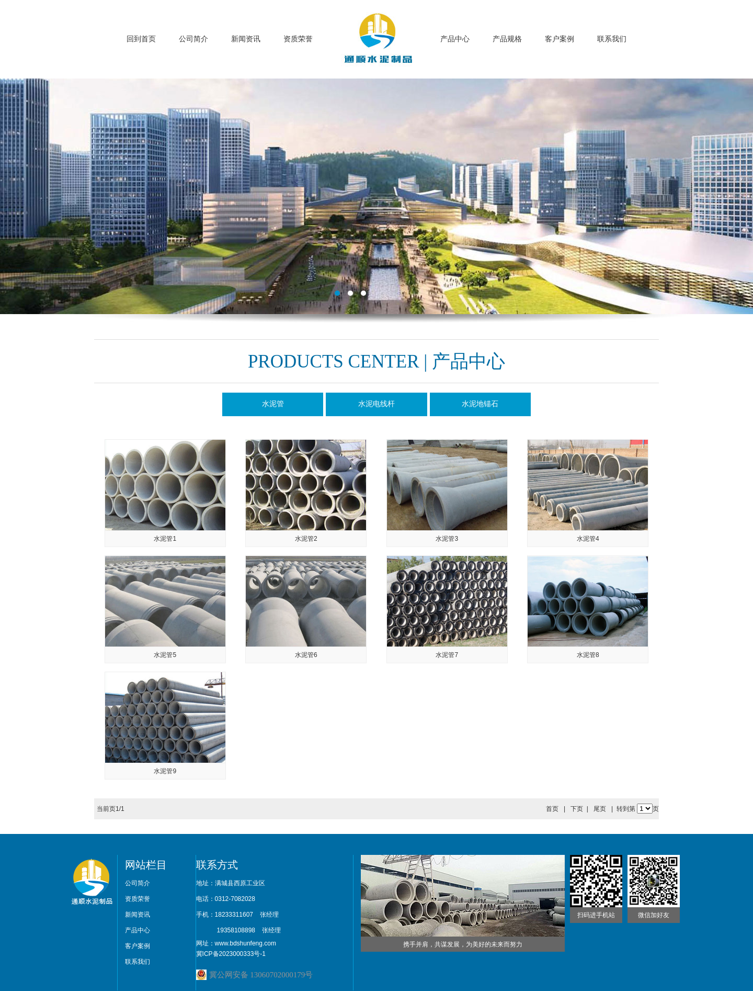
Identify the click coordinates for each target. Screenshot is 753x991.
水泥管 (273, 404)
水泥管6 (306, 655)
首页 (552, 808)
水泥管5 (165, 655)
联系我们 (611, 39)
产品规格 (507, 39)
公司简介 (193, 39)
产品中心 (455, 39)
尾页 (600, 808)
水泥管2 (306, 538)
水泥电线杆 (376, 404)
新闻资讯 (245, 39)
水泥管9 (165, 771)
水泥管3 (447, 538)
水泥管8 (588, 655)
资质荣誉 (298, 39)
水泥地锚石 (480, 404)
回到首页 (141, 39)
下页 (577, 808)
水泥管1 (165, 538)
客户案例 (559, 39)
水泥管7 (447, 655)
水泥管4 (588, 538)
